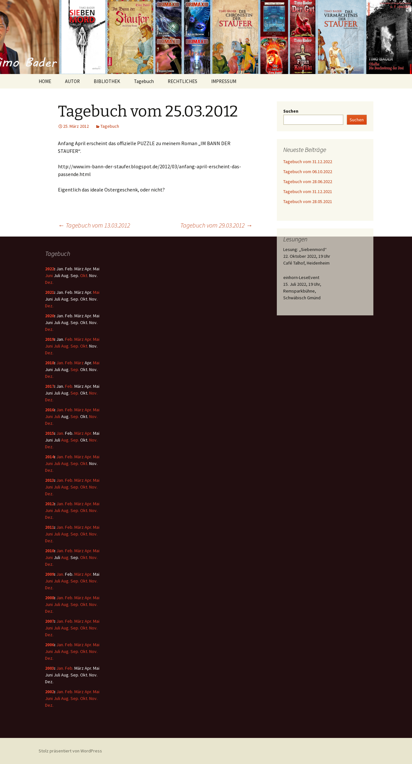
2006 (49, 645)
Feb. (69, 339)
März (79, 339)
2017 (49, 386)
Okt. (84, 275)
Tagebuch (144, 81)
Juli (57, 346)
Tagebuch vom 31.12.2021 (307, 191)
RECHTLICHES (182, 81)
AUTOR (72, 81)
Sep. (74, 346)
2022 (49, 269)
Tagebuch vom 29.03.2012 (216, 225)
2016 (49, 410)
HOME (45, 81)
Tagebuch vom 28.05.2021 (307, 201)
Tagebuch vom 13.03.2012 (94, 225)
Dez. (49, 282)
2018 (49, 363)
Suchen (290, 111)
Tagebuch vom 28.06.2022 (307, 181)
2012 (49, 504)
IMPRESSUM (223, 81)
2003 (49, 668)
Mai (96, 292)
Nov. (93, 393)
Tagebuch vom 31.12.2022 (307, 161)
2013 (49, 480)
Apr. (88, 339)
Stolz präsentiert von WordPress (70, 751)
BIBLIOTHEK (107, 81)
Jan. (60, 363)
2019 (49, 339)
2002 (49, 691)
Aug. (65, 346)
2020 (49, 316)
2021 (49, 292)
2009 (49, 574)
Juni (49, 275)
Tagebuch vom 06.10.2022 (307, 171)
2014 (49, 457)
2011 (49, 527)
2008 (49, 598)
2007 (49, 621)
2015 (49, 433)
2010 (49, 551)
